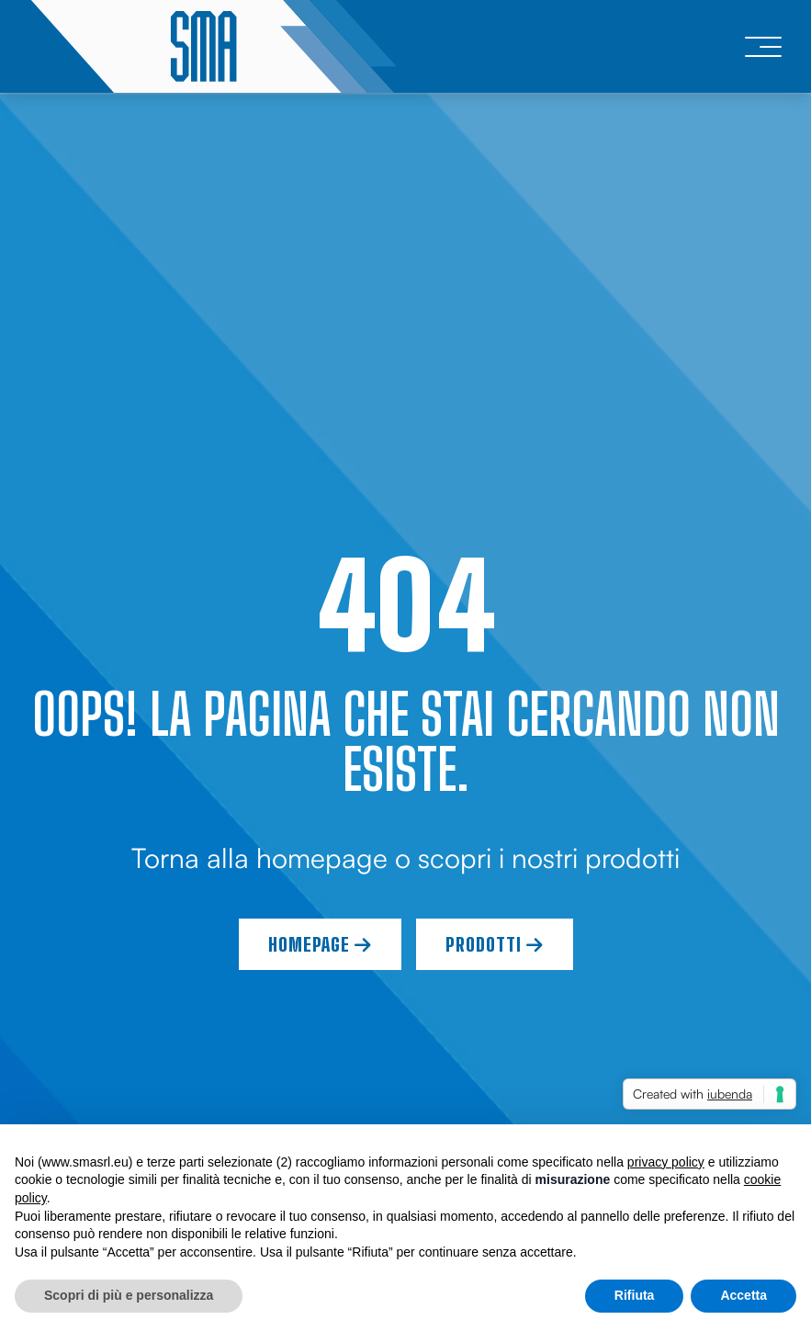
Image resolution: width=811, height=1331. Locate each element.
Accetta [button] (743, 1295)
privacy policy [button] (665, 1162)
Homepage (320, 944)
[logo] (213, 46)
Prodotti (494, 944)
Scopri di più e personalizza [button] (128, 1295)
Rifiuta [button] (634, 1295)
